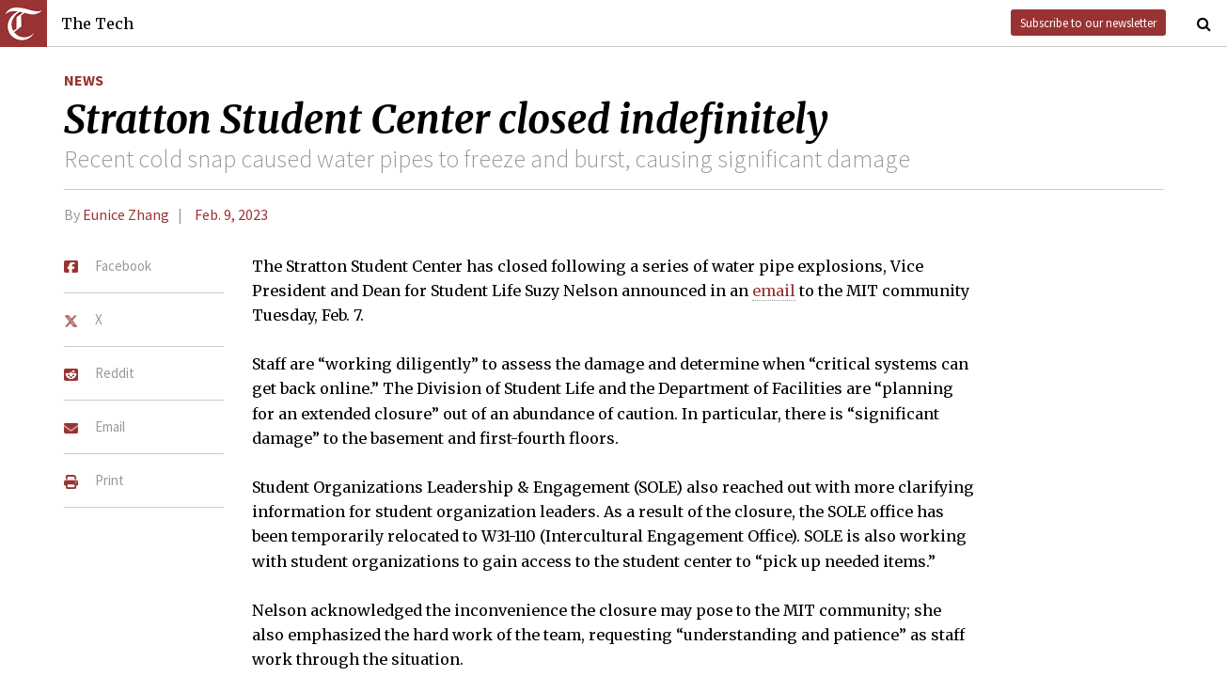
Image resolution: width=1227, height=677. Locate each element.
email (773, 290)
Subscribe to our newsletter (1088, 22)
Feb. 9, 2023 (231, 214)
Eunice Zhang (126, 214)
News (83, 80)
